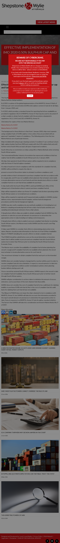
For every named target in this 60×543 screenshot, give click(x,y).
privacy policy (39, 92)
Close (30, 95)
